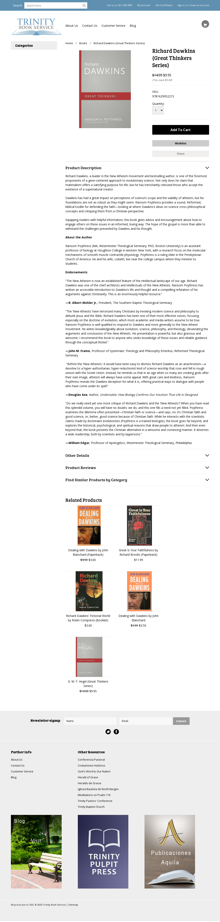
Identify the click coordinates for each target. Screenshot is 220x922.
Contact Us (89, 26)
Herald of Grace (88, 777)
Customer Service (113, 26)
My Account (143, 5)
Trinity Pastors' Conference (96, 801)
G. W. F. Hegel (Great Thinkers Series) (88, 682)
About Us (71, 26)
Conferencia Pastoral (92, 759)
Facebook (116, 730)
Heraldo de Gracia (90, 783)
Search (17, 5)
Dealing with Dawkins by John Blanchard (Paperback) (88, 551)
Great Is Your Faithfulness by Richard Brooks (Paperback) (138, 551)
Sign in (181, 5)
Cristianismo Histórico (93, 765)
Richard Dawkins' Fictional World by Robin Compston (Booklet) (88, 617)
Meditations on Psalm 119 (95, 795)
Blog (133, 26)
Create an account (199, 5)
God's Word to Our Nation (95, 771)
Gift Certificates (164, 5)
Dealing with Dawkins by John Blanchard (138, 617)
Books (83, 43)
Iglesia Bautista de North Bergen (100, 789)
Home (69, 43)
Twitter (108, 730)
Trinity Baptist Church (92, 807)
